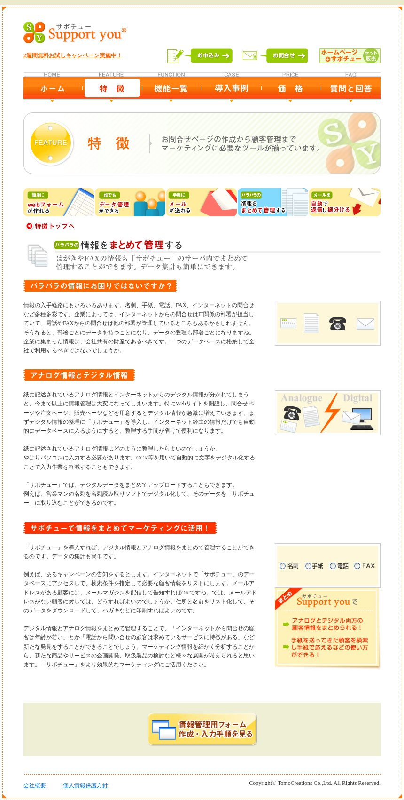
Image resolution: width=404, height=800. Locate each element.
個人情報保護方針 (85, 785)
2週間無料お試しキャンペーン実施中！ (72, 55)
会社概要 (34, 785)
